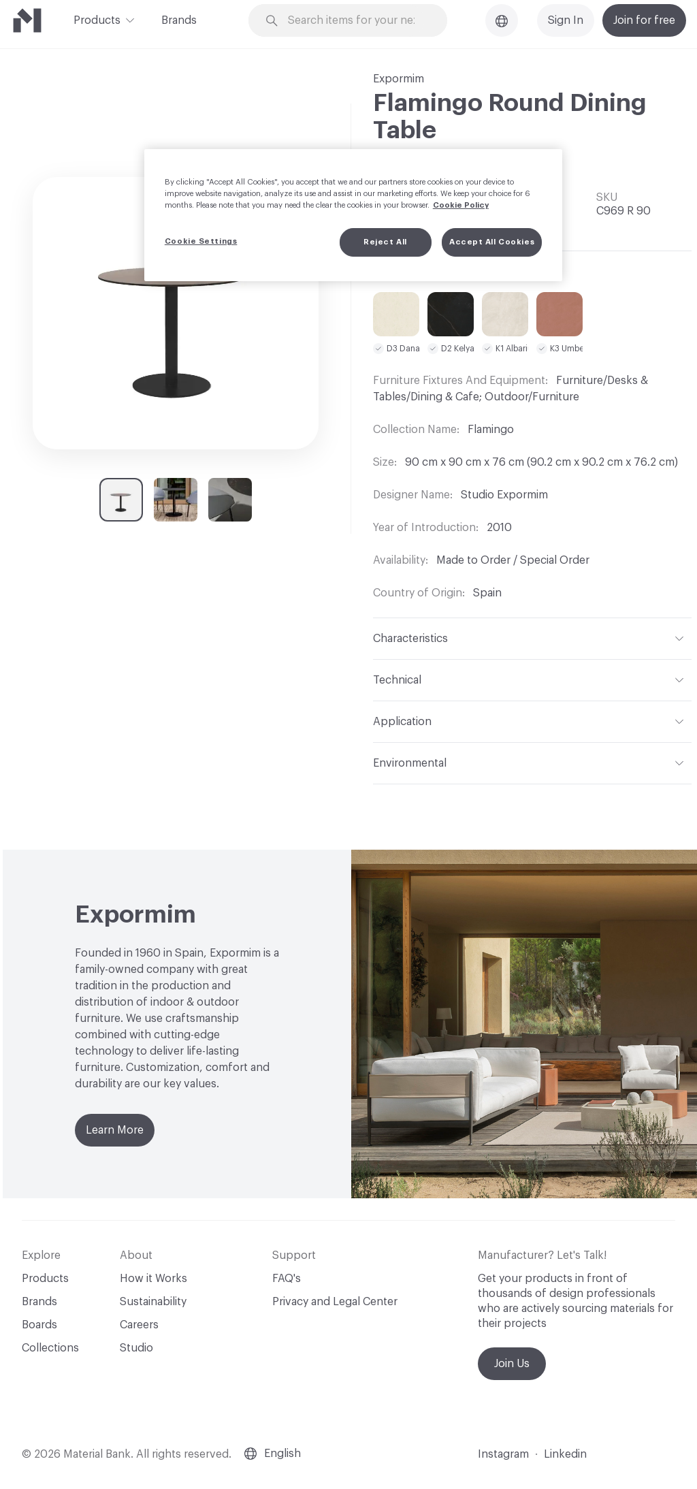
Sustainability (153, 1301)
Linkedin (565, 1454)
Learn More (115, 1130)
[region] (353, 215)
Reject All (385, 242)
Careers (139, 1324)
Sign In (565, 20)
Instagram (503, 1454)
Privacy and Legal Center (335, 1301)
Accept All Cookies (491, 242)
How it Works (153, 1278)
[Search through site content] (356, 21)
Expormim (398, 79)
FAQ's (286, 1278)
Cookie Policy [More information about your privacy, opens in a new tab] (461, 205)
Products (97, 19)
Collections (50, 1348)
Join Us (512, 1363)
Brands (179, 20)
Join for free (644, 20)
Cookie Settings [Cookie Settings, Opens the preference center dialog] (201, 241)
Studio (136, 1348)
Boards (39, 1324)
